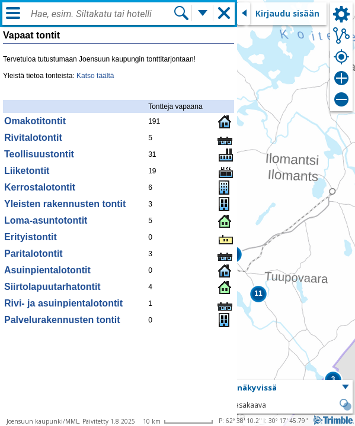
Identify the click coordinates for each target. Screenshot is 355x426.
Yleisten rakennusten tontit (65, 204)
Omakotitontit (35, 121)
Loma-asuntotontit (45, 220)
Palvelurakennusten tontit (62, 320)
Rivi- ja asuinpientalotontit (63, 303)
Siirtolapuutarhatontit (52, 287)
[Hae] (181, 13)
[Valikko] (13, 13)
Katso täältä (95, 76)
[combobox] (102, 14)
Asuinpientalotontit (47, 270)
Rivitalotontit (33, 138)
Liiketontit (26, 171)
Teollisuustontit (39, 154)
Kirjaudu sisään (287, 13)
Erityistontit (30, 237)
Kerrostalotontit (39, 187)
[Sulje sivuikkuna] (243, 13)
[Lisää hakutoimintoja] (202, 13)
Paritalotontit (33, 253)
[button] (258, 294)
